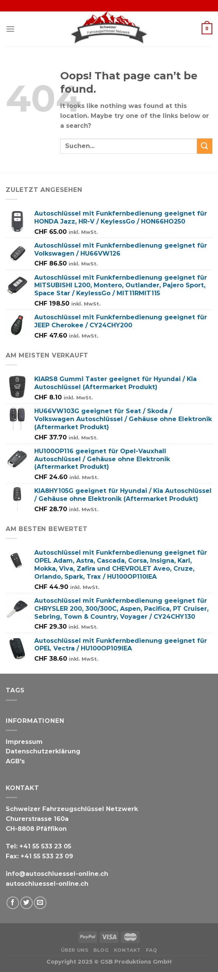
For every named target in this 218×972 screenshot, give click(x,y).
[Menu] (10, 28)
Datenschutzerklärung (43, 751)
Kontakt (127, 950)
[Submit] (204, 145)
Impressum (24, 741)
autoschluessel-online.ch (47, 883)
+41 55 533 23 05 (45, 846)
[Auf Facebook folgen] (12, 902)
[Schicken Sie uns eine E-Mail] (40, 902)
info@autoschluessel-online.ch (57, 873)
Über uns (74, 950)
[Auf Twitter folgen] (26, 902)
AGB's (15, 761)
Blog (101, 950)
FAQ (151, 950)
